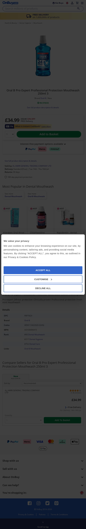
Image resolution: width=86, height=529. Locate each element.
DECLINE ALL (43, 288)
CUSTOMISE (43, 279)
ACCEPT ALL (43, 270)
